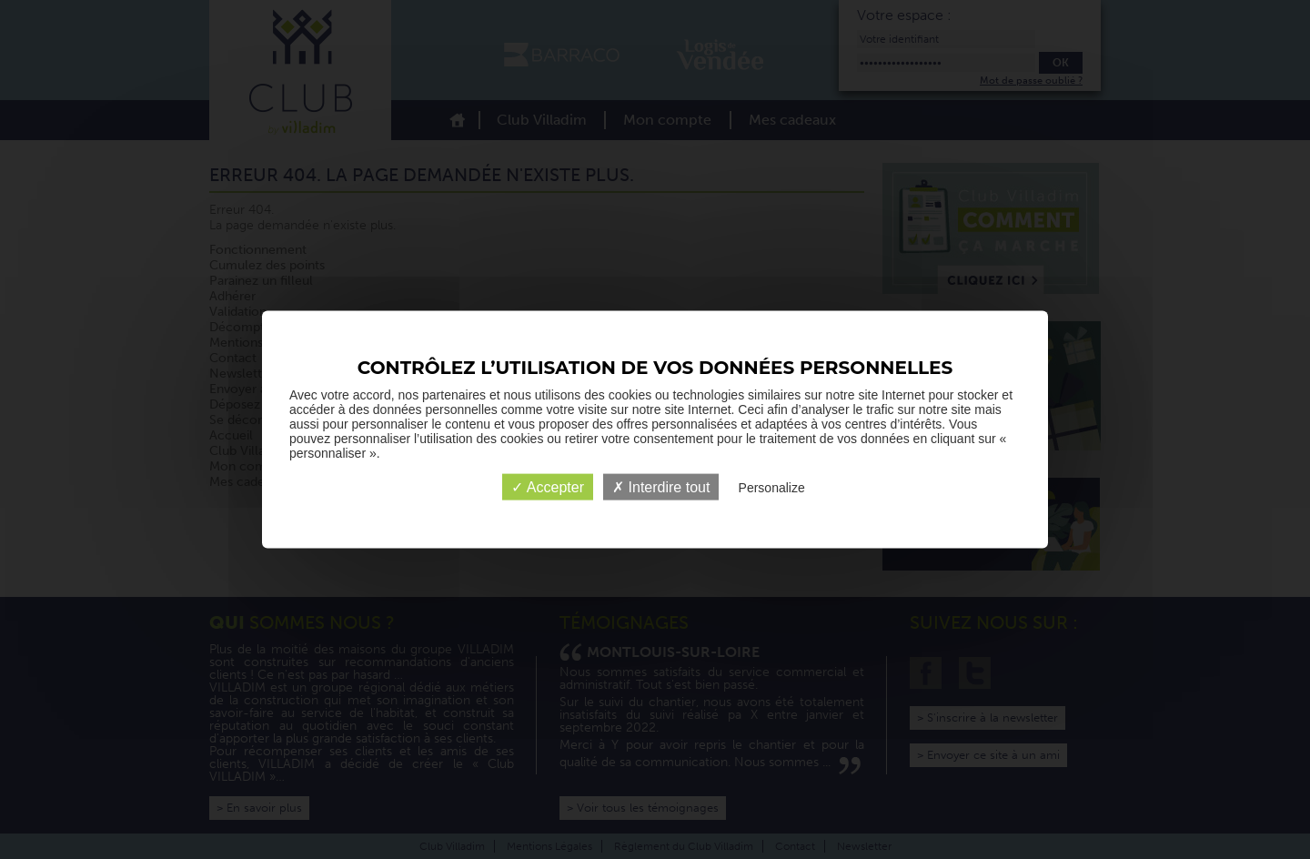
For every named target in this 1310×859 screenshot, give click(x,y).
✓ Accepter (547, 487)
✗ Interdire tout (661, 487)
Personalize (772, 487)
